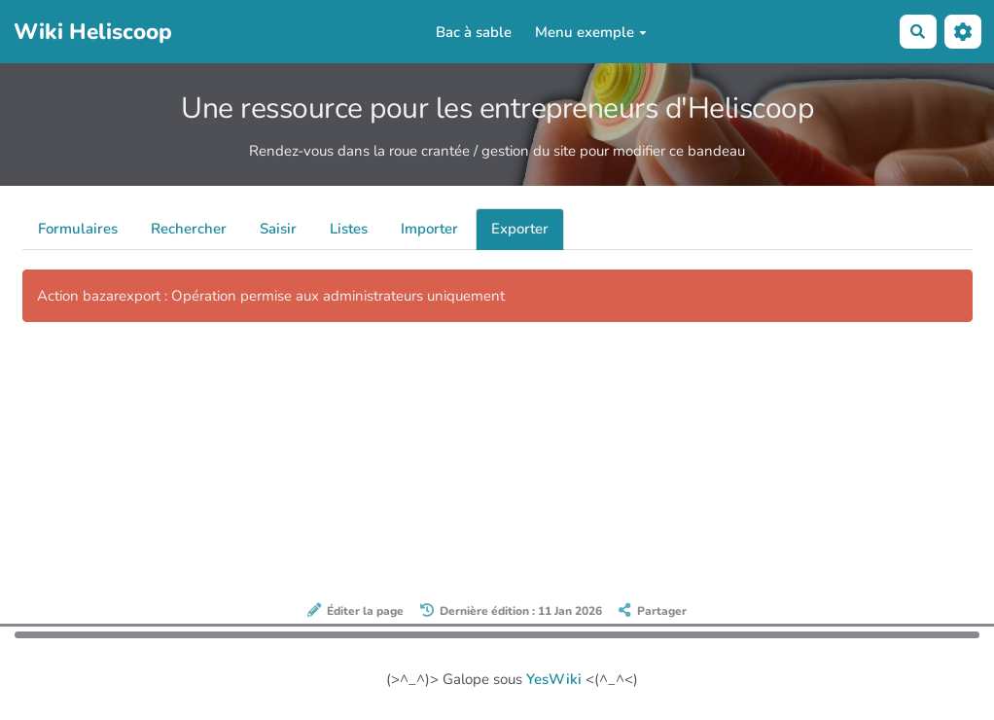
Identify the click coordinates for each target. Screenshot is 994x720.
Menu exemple (591, 32)
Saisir (278, 228)
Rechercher (189, 228)
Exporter (520, 228)
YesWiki (554, 679)
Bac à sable (474, 32)
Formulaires (78, 228)
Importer (429, 228)
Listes (349, 228)
